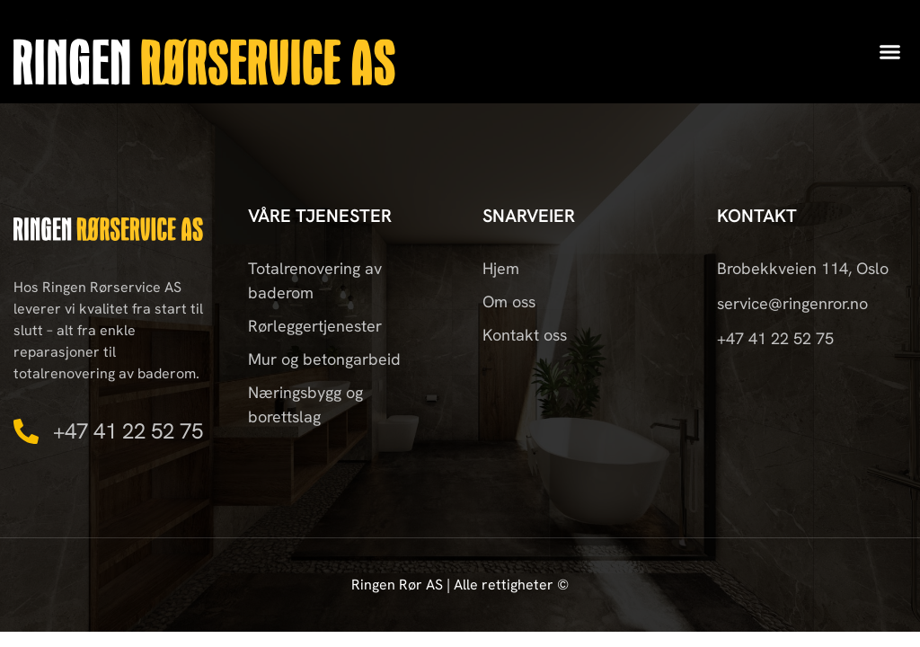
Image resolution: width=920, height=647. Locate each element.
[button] (890, 52)
